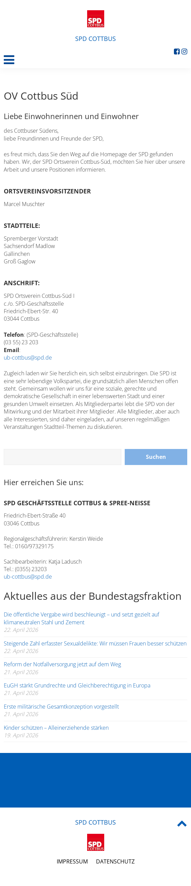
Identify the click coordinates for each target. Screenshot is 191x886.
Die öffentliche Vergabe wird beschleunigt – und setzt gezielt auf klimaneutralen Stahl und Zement (81, 618)
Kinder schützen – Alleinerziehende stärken (56, 727)
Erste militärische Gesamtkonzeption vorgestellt (61, 706)
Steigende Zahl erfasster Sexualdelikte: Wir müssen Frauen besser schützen (95, 643)
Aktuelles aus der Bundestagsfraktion (92, 596)
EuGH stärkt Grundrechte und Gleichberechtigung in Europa (77, 685)
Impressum (72, 861)
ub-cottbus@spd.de (28, 357)
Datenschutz (115, 861)
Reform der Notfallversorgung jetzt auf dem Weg (62, 664)
